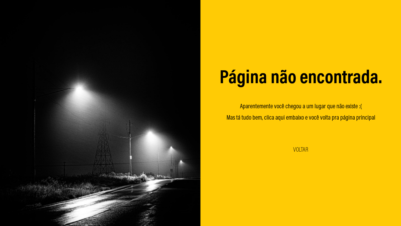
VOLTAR (300, 149)
